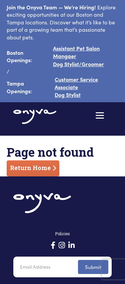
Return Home (30, 168)
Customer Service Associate (76, 83)
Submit (93, 267)
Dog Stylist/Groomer (78, 63)
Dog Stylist (68, 94)
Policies (62, 233)
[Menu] (100, 115)
